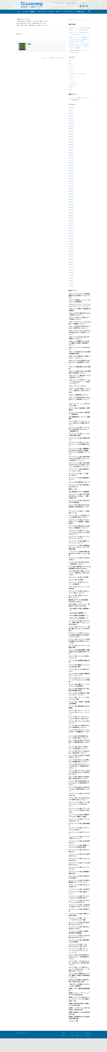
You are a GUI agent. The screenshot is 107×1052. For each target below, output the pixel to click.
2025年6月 (71, 146)
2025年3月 (71, 151)
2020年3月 (71, 232)
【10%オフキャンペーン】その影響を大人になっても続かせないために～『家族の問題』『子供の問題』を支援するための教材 (79, 51)
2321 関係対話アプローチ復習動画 (79, 503)
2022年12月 (71, 187)
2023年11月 (71, 172)
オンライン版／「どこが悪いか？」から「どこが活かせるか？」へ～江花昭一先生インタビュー (79, 981)
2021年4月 (71, 211)
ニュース (23, 45)
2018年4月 (71, 268)
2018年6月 (71, 266)
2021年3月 (71, 214)
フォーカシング (72, 93)
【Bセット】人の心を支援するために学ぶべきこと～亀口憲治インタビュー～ (80, 374)
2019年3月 (71, 258)
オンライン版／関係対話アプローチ (79, 494)
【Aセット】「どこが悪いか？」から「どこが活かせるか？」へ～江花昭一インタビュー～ (80, 393)
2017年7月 (71, 292)
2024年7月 (71, 159)
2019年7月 (71, 250)
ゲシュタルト (72, 80)
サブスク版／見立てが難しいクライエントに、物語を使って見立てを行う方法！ (79, 584)
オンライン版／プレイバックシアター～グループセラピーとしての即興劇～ (79, 691)
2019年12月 (71, 240)
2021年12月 (71, 198)
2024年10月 (71, 156)
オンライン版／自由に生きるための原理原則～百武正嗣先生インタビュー (79, 518)
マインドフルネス (73, 96)
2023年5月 (71, 182)
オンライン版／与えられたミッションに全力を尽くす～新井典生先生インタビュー (79, 778)
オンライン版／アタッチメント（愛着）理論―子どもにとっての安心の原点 (79, 640)
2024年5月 (71, 161)
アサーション (72, 77)
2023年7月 (71, 177)
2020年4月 (71, 229)
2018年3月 (71, 271)
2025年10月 (71, 138)
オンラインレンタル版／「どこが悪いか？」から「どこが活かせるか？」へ (79, 816)
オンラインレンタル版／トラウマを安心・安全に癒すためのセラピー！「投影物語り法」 (79, 441)
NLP (70, 75)
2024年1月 (71, 169)
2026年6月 (71, 122)
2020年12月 (71, 219)
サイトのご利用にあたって (63, 1047)
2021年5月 (71, 208)
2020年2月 (71, 234)
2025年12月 (71, 133)
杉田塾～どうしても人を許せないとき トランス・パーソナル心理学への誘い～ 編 (79, 1011)
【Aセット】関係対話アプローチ (78, 407)
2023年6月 (71, 180)
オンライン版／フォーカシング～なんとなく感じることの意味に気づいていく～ (79, 435)
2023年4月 (71, 185)
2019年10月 (71, 245)
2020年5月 (71, 227)
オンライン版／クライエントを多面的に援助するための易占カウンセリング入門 (79, 653)
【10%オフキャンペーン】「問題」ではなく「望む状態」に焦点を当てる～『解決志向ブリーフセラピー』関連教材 (79, 57)
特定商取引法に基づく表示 (76, 1047)
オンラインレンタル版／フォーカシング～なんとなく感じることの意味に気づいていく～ (79, 544)
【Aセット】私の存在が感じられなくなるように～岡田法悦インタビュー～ (80, 411)
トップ (19, 11)
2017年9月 (71, 287)
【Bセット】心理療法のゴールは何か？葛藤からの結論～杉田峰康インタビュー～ (79, 355)
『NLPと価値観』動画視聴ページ (78, 627)
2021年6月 (71, 206)
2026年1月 (71, 130)
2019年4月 (71, 255)
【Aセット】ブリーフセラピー (78, 398)
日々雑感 (71, 98)
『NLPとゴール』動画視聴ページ (78, 630)
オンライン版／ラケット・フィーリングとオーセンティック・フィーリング (79, 724)
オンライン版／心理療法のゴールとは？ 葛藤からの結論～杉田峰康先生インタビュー (79, 987)
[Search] (89, 11)
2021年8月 (71, 200)
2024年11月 (71, 153)
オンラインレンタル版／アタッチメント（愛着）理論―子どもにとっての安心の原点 (79, 634)
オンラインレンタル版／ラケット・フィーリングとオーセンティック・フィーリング (79, 962)
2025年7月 (71, 143)
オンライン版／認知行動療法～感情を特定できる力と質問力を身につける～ (79, 663)
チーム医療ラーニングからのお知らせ (77, 85)
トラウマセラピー (73, 88)
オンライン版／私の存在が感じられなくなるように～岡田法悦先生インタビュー (79, 794)
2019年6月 (71, 253)
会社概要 (63, 1045)
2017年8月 (71, 289)
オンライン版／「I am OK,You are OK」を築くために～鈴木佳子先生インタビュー (79, 974)
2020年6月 (71, 224)
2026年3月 (71, 127)
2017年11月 (71, 281)
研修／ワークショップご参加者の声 (84, 1045)
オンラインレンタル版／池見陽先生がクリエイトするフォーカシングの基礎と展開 (79, 559)
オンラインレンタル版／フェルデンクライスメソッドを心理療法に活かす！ (79, 456)
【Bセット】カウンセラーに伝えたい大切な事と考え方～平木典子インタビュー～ (80, 344)
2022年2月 (71, 193)
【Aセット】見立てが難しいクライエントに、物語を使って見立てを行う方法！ (80, 402)
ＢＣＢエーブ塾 (73, 1033)
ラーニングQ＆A (71, 1045)
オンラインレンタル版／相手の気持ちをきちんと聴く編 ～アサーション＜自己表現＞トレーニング (79, 470)
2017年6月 (71, 295)
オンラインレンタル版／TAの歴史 (79, 589)
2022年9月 (71, 190)
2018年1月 (71, 276)
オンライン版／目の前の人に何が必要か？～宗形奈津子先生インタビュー (79, 754)
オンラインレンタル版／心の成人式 (79, 901)
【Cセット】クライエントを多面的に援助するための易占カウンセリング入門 (80, 307)
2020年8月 (71, 221)
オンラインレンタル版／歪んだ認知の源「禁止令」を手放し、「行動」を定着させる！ (79, 508)
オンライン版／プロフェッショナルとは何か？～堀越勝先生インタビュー (79, 743)
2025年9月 (71, 140)
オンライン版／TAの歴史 (76, 591)
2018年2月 (71, 274)
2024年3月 (71, 164)
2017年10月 (71, 284)
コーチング (71, 83)
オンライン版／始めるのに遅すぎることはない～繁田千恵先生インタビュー (79, 801)
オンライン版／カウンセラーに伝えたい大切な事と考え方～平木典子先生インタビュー (79, 784)
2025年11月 (71, 135)
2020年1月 (71, 237)
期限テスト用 (72, 501)
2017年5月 (71, 297)
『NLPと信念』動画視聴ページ (78, 625)
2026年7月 (71, 119)
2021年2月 (71, 216)
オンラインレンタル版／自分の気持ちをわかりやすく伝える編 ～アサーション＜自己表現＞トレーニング (79, 476)
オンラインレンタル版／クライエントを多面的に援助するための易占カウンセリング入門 (79, 646)
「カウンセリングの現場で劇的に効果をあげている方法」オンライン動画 (79, 565)
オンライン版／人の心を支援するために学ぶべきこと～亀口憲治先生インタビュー (79, 968)
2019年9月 (71, 248)
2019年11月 (71, 242)
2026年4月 (71, 125)
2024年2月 (71, 166)
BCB (70, 72)
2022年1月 (71, 195)
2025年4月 (71, 148)
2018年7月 (71, 263)
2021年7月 (71, 203)
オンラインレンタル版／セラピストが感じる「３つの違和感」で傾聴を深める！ (79, 533)
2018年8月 (71, 261)
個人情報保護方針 (87, 1047)
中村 (50, 20)
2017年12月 (71, 279)
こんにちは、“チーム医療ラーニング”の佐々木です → (53, 69)
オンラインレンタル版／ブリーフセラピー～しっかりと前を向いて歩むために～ (79, 822)
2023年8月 (71, 174)
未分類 (70, 101)
